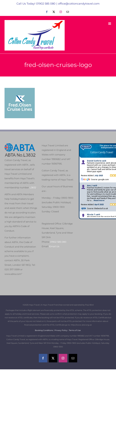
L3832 (33, 187)
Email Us (54, 246)
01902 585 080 (58, 241)
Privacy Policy (61, 330)
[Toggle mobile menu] (109, 23)
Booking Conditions (44, 330)
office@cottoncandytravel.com (79, 3)
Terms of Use (75, 330)
